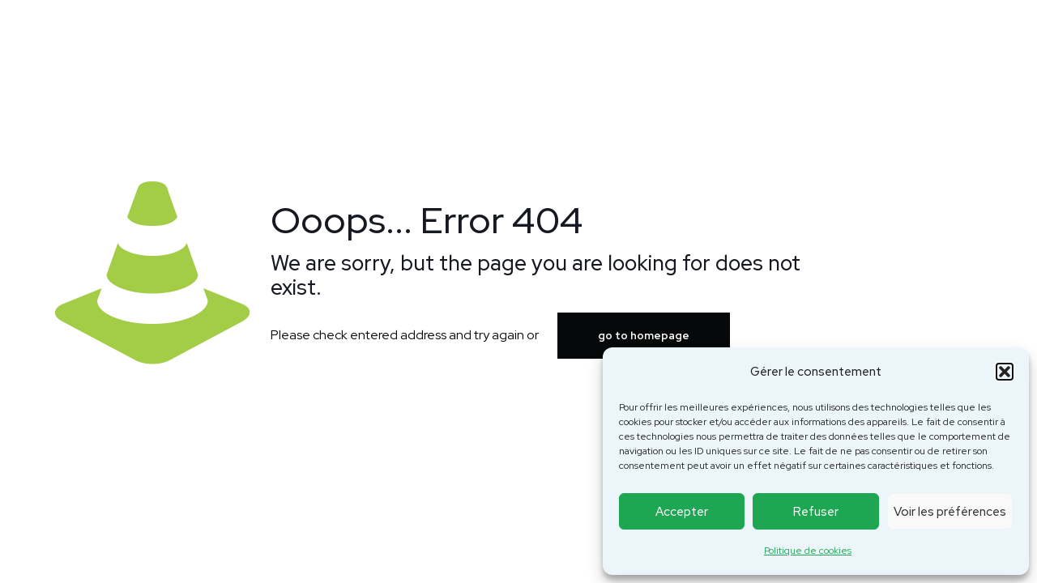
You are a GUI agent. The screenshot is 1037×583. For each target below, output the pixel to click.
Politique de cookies (807, 550)
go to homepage (643, 336)
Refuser (816, 512)
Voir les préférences (950, 512)
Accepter (681, 512)
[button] (1004, 372)
